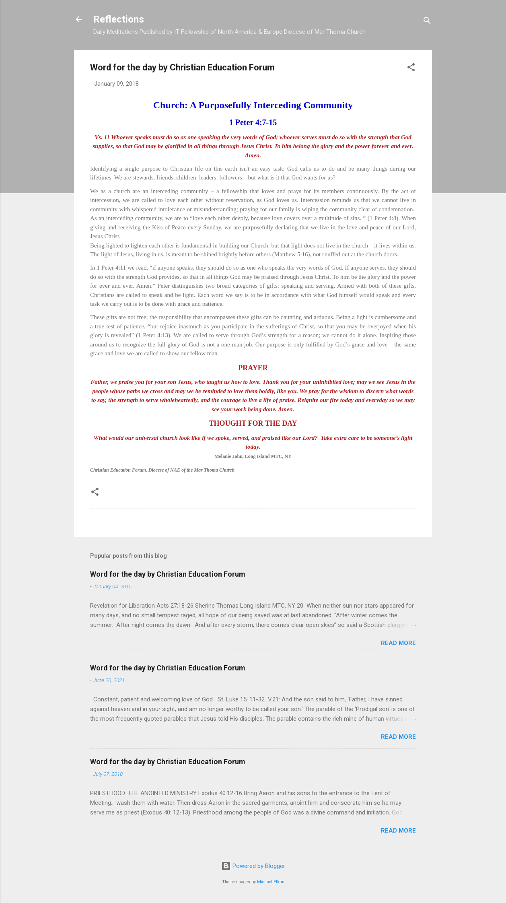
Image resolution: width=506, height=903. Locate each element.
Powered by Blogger (253, 866)
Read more (398, 643)
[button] (411, 68)
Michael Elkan (270, 881)
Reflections (118, 19)
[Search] (427, 22)
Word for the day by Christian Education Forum (167, 574)
